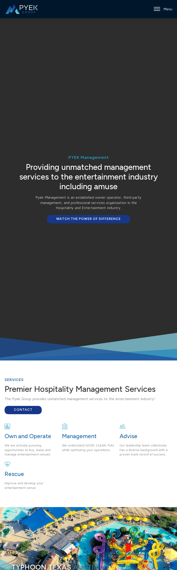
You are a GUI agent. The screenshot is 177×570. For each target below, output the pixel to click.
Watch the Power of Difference (88, 219)
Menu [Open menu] (163, 9)
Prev (6, 545)
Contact (23, 410)
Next (171, 545)
